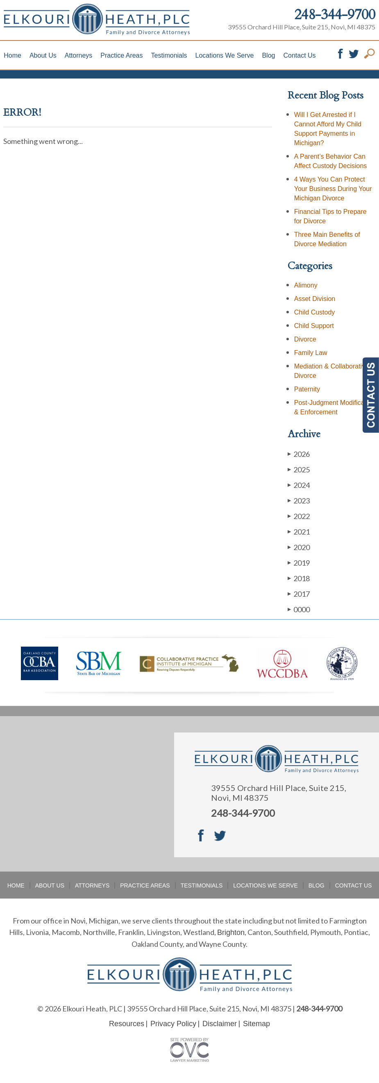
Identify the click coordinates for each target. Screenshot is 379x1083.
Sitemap (256, 1024)
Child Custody (314, 312)
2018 (299, 578)
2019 (299, 562)
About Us (43, 55)
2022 (299, 515)
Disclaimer (219, 1024)
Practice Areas (121, 55)
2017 (299, 593)
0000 (299, 609)
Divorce (305, 339)
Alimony (306, 285)
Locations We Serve (224, 55)
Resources (126, 1024)
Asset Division (314, 298)
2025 (299, 469)
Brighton (231, 932)
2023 (299, 500)
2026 (299, 453)
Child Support (314, 325)
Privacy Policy (173, 1024)
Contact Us (299, 55)
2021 (299, 531)
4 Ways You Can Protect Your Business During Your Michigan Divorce (333, 189)
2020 (299, 547)
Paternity (307, 389)
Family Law (310, 352)
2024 (299, 484)
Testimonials (169, 55)
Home (12, 55)
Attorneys (79, 55)
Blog (268, 55)
